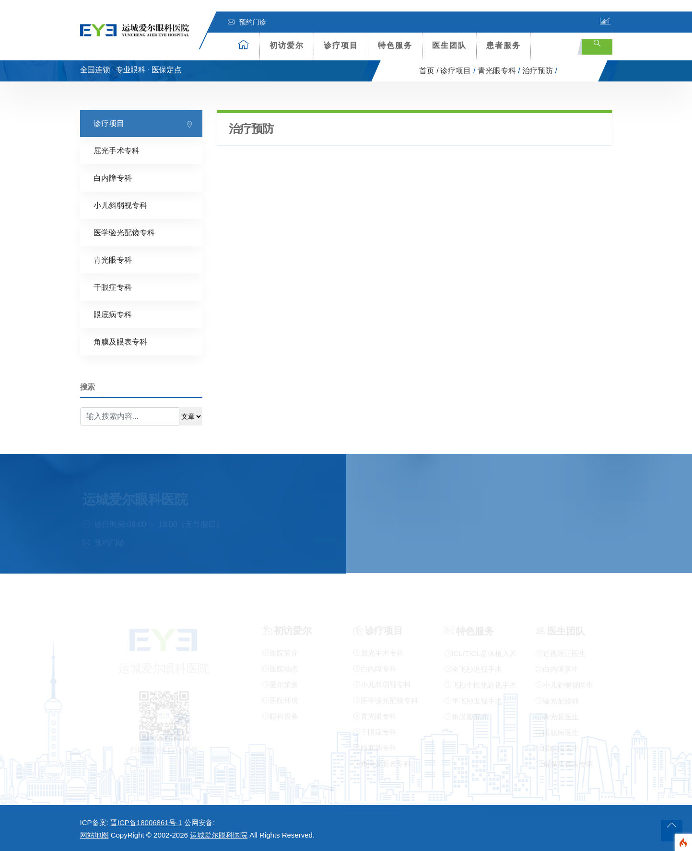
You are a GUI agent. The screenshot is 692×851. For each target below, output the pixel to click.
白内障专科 (113, 177)
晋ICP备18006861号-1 (146, 822)
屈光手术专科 (117, 150)
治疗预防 (537, 71)
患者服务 (503, 45)
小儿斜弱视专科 (120, 205)
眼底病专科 (113, 314)
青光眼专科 (497, 71)
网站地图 (94, 835)
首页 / (429, 71)
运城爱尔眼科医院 (218, 835)
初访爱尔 (287, 45)
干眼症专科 (113, 287)
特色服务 (395, 45)
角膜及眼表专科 (120, 341)
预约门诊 (247, 22)
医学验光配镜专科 (124, 232)
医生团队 (449, 45)
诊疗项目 (341, 45)
